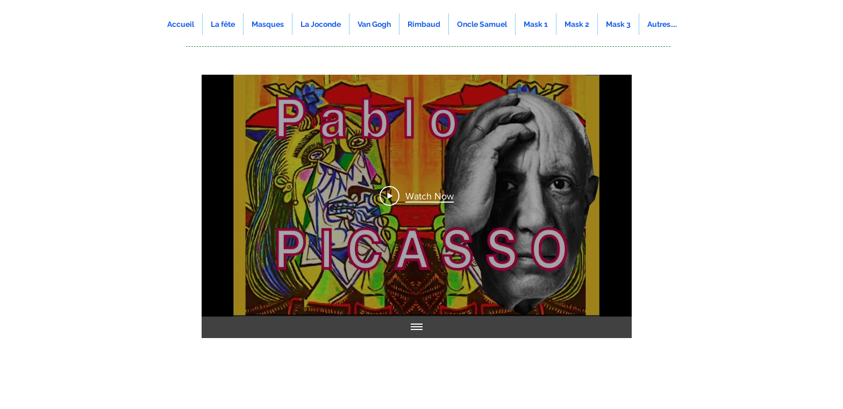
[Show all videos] (417, 327)
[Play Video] (417, 195)
